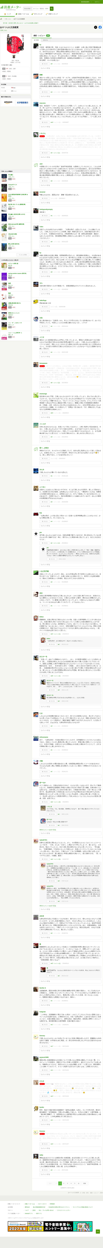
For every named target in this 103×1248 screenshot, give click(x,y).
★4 (52, 502)
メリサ (41, 337)
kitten (41, 617)
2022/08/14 (65, 382)
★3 (52, 92)
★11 (52, 1070)
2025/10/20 (65, 92)
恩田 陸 (10, 275)
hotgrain (42, 1012)
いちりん (42, 133)
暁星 (9, 283)
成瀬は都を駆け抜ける (14, 303)
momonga (43, 394)
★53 (52, 413)
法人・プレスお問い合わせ (46, 1210)
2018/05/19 (65, 963)
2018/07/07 (65, 859)
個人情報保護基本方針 (39, 1207)
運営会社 (27, 1207)
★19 (52, 1144)
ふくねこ (42, 487)
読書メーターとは (30, 1204)
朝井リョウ (11, 324)
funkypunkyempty (46, 209)
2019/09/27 (65, 521)
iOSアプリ (39, 1213)
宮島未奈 (10, 305)
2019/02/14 (65, 726)
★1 (52, 215)
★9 (52, 64)
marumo (42, 103)
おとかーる (43, 656)
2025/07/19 (65, 152)
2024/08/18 (65, 272)
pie (40, 532)
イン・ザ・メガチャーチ (15, 323)
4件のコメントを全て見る (47, 829)
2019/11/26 (65, 476)
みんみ (41, 469)
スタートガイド (42, 1204)
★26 (52, 676)
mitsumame (43, 737)
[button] (51, 9)
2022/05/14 (65, 413)
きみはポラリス (12, 184)
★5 (59, 690)
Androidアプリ (29, 1213)
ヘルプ (27, 1210)
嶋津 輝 (10, 265)
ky (40, 44)
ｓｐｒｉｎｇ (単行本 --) (15, 332)
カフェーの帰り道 (13, 263)
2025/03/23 (65, 215)
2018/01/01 (65, 1024)
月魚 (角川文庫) (12, 234)
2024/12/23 (65, 241)
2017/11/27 (65, 1144)
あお (41, 593)
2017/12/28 (65, 1046)
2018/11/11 (65, 771)
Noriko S (42, 988)
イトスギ (42, 424)
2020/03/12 (62, 458)
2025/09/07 (65, 122)
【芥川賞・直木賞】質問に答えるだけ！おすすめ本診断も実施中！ (20, 23)
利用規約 (52, 1204)
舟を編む (10, 174)
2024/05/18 (65, 289)
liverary (42, 1035)
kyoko (41, 1107)
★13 (52, 1096)
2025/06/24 (65, 181)
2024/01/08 (62, 306)
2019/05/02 (65, 676)
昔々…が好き (44, 448)
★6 (52, 181)
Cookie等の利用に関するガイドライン (59, 1207)
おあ (41, 318)
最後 (84, 1183)
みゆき (41, 916)
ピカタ (41, 1081)
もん (41, 283)
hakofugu (42, 300)
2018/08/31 (65, 802)
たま (41, 713)
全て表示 (36, 40)
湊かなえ (10, 285)
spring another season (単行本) (17, 273)
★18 (52, 122)
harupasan (43, 363)
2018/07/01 (65, 933)
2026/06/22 (65, 63)
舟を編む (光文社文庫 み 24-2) (16, 214)
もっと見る (23, 254)
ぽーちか (42, 782)
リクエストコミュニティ (63, 1210)
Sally (41, 1155)
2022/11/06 (65, 352)
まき (41, 164)
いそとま (49, 806)
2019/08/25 (65, 582)
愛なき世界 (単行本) (13, 244)
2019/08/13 (65, 605)
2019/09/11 (65, 543)
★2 (52, 543)
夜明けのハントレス (13, 313)
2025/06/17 (62, 198)
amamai (42, 192)
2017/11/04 (65, 1170)
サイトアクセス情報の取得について (83, 1207)
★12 (52, 802)
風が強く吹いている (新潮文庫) (16, 204)
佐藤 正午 (10, 295)
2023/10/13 (65, 326)
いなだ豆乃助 (44, 571)
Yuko (41, 226)
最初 (50, 1183)
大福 (41, 761)
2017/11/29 (65, 1120)
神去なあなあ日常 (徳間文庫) (16, 224)
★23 (52, 634)
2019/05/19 (65, 634)
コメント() (56, 63)
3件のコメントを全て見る (47, 905)
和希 (41, 75)
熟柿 (9, 293)
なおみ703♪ (43, 840)
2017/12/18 (65, 1070)
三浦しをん (11, 216)
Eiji (40, 513)
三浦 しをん (8, 19)
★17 (52, 1024)
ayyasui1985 (44, 1057)
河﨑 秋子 (10, 315)
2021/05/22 (65, 436)
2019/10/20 (65, 501)
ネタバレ (45, 40)
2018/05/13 (65, 1000)
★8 (52, 272)
